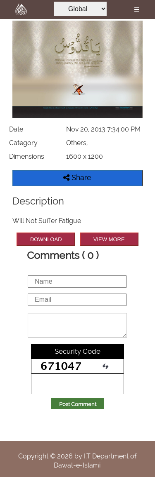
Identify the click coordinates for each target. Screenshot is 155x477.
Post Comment (77, 404)
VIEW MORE (109, 239)
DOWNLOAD (46, 239)
